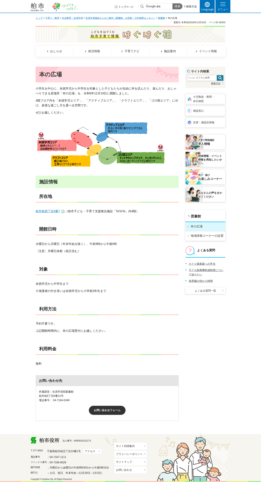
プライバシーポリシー (129, 454)
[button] (222, 6)
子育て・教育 (52, 18)
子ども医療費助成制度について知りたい (206, 272)
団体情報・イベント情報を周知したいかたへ (210, 160)
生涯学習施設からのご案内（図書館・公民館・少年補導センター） (120, 18)
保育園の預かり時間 (201, 281)
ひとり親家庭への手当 (202, 263)
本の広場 (197, 226)
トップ (39, 18)
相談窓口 (198, 110)
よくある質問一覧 (205, 290)
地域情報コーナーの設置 (207, 235)
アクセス (90, 451)
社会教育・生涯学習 (72, 18)
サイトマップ (124, 461)
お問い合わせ (124, 469)
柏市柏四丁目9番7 (50, 211)
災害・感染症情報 (203, 122)
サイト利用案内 (125, 446)
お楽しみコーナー (211, 177)
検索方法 (191, 6)
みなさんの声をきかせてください (210, 194)
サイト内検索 (142, 6)
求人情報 (211, 142)
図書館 (161, 18)
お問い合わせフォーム (107, 410)
